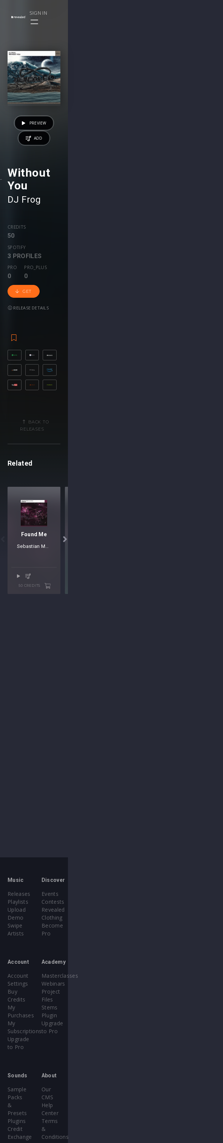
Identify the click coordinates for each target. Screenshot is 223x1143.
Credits (17, 354)
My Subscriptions (29, 991)
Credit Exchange (28, 1065)
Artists (16, 925)
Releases (19, 893)
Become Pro (135, 917)
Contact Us (133, 1089)
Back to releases (114, 523)
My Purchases (25, 983)
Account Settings (29, 967)
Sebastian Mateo (97, 796)
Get (137, 361)
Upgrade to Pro (27, 999)
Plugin (127, 999)
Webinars (131, 975)
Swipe (15, 917)
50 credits (190, 826)
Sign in (189, 12)
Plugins (17, 1057)
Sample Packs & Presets (39, 1049)
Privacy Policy (136, 1073)
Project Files (135, 983)
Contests (130, 901)
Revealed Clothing (142, 909)
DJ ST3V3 (134, 796)
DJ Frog (24, 327)
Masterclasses (137, 967)
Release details (175, 361)
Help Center (134, 1057)
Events (127, 893)
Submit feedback (140, 1081)
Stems (127, 991)
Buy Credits (22, 975)
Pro (79, 354)
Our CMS (130, 1049)
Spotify (42, 354)
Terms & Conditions (145, 1065)
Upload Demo (25, 909)
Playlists (18, 901)
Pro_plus (102, 354)
